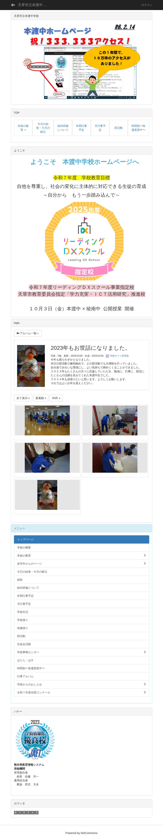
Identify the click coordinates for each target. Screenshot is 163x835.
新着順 (41, 398)
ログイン (146, 4)
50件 (56, 398)
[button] (24, 62)
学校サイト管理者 (117, 355)
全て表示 (23, 398)
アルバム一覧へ (28, 333)
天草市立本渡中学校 (34, 5)
